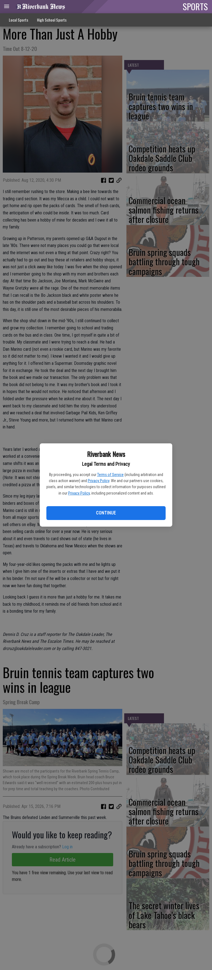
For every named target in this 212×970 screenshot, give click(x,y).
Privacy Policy (98, 481)
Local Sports (18, 20)
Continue (106, 513)
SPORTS (195, 6)
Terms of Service (110, 474)
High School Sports (52, 20)
